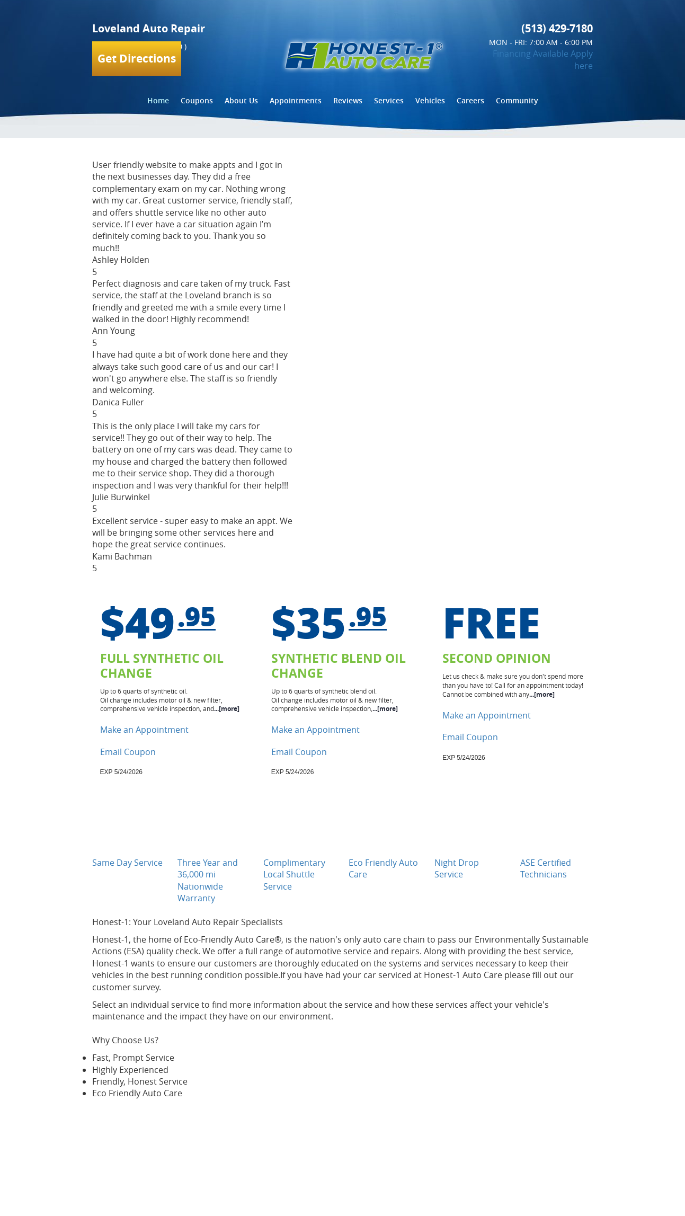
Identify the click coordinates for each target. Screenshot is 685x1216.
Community (517, 100)
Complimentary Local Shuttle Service (294, 874)
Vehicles (430, 100)
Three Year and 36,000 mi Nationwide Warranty (207, 880)
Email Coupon (128, 752)
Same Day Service (127, 862)
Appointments (296, 100)
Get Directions (136, 58)
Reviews (347, 100)
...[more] (226, 708)
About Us (241, 100)
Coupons (197, 100)
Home (158, 100)
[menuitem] (158, 100)
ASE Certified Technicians (545, 868)
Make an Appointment (144, 729)
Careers (470, 100)
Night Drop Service (456, 868)
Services (389, 100)
